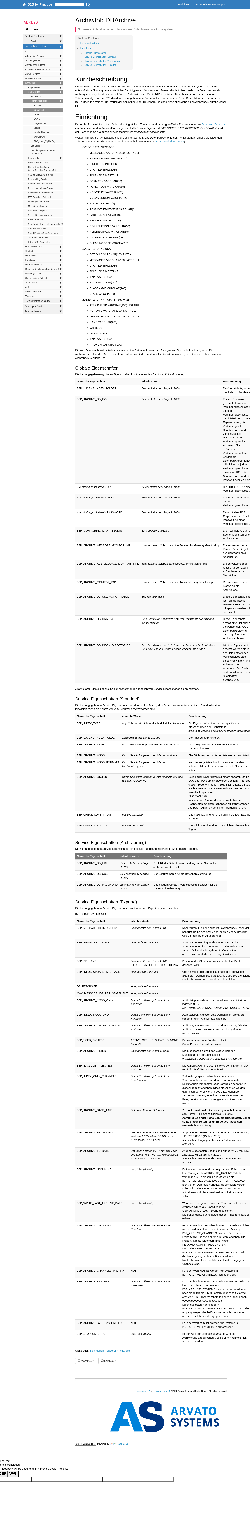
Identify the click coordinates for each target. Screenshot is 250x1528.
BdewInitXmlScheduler (39, 242)
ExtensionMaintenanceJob (40, 192)
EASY (36, 114)
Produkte (183, 4)
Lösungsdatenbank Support (210, 4)
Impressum (141, 1391)
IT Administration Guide (43, 301)
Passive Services (43, 78)
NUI (27, 51)
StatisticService (35, 219)
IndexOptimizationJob (38, 201)
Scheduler (43, 83)
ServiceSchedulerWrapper (40, 215)
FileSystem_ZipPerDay (45, 141)
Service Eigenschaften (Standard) (101, 57)
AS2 (43, 287)
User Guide (43, 41)
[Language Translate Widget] (85, 1444)
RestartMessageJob (37, 210)
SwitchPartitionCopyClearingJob (43, 233)
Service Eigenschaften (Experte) (100, 65)
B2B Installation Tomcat (170, 141)
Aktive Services (43, 74)
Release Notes (43, 311)
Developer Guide (43, 306)
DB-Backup (36, 146)
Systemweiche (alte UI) (43, 278)
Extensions (43, 255)
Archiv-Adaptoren (46, 101)
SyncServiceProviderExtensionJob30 (45, 224)
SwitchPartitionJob (37, 228)
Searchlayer (43, 282)
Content (43, 251)
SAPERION (39, 137)
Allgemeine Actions (43, 56)
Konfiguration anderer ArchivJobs (110, 1350)
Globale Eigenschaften (95, 53)
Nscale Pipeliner (41, 132)
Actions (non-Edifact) (43, 65)
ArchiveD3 (38, 105)
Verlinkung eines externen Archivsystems (43, 152)
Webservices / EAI (43, 291)
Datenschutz (161, 1391)
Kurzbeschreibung (90, 43)
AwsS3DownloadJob (38, 162)
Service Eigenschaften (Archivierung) (102, 61)
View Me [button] (84, 1360)
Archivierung (44, 92)
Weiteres (43, 296)
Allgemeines (44, 87)
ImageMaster (40, 123)
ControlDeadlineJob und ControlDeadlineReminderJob (42, 169)
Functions (43, 260)
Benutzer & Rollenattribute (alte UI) (43, 269)
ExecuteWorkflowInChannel (41, 188)
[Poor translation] (13, 1474)
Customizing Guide (43, 46)
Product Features (43, 36)
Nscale (37, 128)
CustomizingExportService (40, 175)
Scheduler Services (213, 124)
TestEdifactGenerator (38, 237)
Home (31, 29)
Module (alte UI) (43, 273)
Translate (118, 1444)
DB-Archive (39, 110)
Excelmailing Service (38, 179)
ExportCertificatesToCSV (40, 184)
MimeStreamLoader (37, 206)
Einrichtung (86, 48)
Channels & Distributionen (43, 69)
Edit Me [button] (107, 1360)
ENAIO (37, 119)
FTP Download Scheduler (40, 197)
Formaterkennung (43, 264)
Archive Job (36, 96)
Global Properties (43, 246)
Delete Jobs (44, 158)
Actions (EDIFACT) (43, 60)
